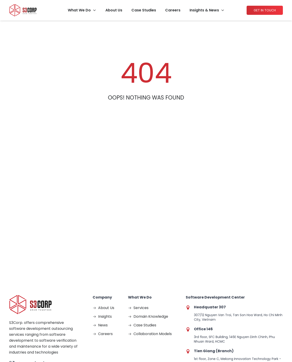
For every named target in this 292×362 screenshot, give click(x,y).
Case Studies (143, 10)
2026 (41, 344)
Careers (172, 10)
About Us (113, 10)
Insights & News (204, 10)
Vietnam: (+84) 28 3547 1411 (38, 277)
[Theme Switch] (287, 334)
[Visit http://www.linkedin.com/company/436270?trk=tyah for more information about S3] (61, 300)
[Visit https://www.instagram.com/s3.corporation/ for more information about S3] (25, 300)
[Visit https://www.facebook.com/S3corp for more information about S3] (13, 300)
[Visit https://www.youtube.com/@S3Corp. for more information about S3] (37, 300)
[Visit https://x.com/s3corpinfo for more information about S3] (49, 300)
